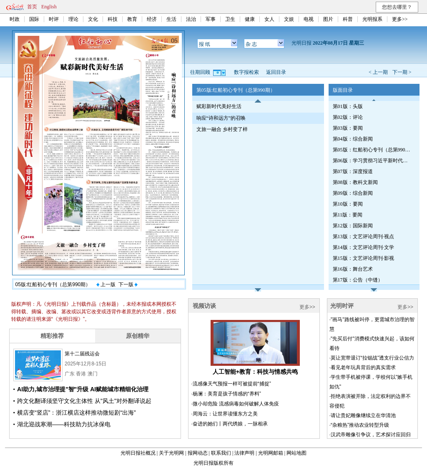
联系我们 (221, 453)
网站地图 (296, 453)
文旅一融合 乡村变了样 (222, 129)
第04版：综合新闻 (353, 139)
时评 (54, 19)
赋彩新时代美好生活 (218, 106)
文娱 (289, 19)
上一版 (106, 284)
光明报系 (372, 19)
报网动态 (198, 453)
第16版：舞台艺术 (353, 269)
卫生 (230, 19)
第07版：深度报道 (353, 171)
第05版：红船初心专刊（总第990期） (372, 150)
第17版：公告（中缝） (358, 280)
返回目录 (276, 72)
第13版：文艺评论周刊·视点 (363, 236)
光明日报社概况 (138, 453)
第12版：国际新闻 (353, 226)
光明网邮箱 (270, 453)
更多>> (400, 19)
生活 (171, 19)
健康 (250, 19)
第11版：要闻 (348, 215)
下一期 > (402, 72)
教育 (132, 19)
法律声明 (244, 453)
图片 (328, 19)
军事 (211, 19)
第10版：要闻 (348, 204)
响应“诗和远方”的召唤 (221, 118)
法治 (191, 19)
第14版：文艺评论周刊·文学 (363, 247)
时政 (15, 19)
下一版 (128, 284)
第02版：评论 (348, 117)
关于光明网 (171, 453)
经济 (152, 19)
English (49, 7)
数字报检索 (246, 72)
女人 (269, 19)
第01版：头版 (348, 106)
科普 (348, 19)
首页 (32, 7)
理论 (73, 19)
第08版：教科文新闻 (355, 182)
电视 (309, 19)
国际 (34, 19)
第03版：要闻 (348, 128)
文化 (93, 19)
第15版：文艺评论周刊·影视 (363, 258)
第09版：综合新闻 (353, 193)
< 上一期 (378, 72)
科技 (113, 19)
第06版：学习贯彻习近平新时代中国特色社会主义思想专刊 (372, 161)
